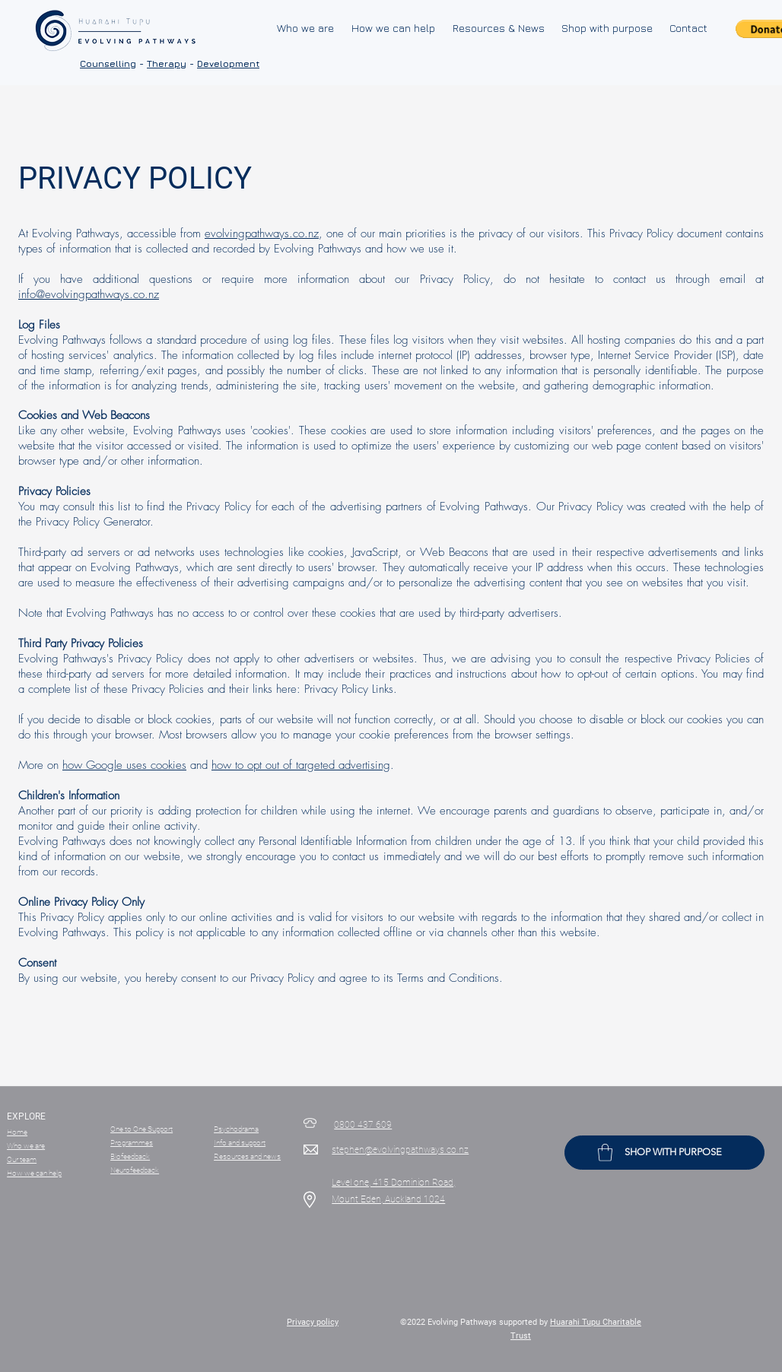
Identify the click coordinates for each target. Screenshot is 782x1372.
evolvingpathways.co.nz (262, 233)
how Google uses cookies (124, 765)
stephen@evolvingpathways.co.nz (400, 1150)
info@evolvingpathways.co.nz (88, 294)
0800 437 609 (363, 1125)
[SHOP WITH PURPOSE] (664, 1152)
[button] (605, 1152)
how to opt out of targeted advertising (300, 765)
